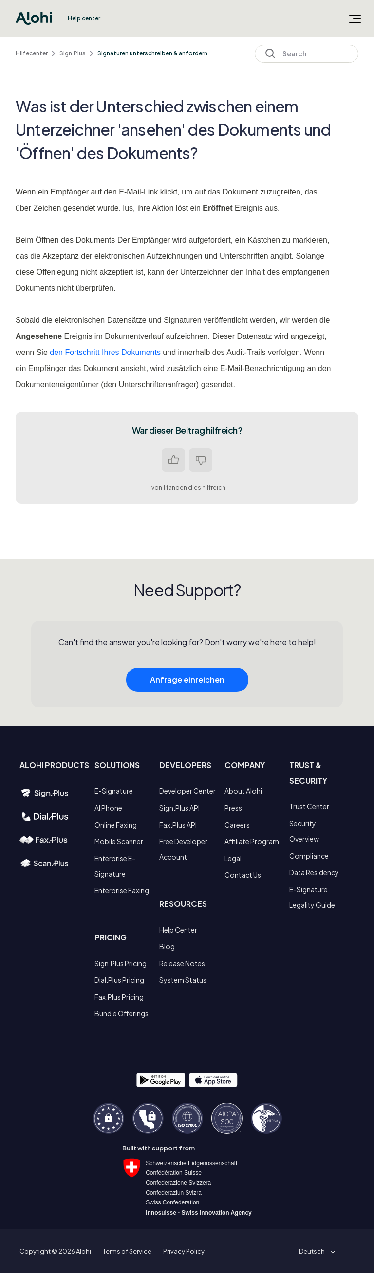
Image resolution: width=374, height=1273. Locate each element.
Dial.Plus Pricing (119, 979)
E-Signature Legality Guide (312, 897)
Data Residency (314, 872)
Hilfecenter (32, 53)
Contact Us (242, 874)
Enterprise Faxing (121, 890)
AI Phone (108, 807)
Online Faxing (115, 824)
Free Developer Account (183, 849)
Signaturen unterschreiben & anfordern (152, 53)
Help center (84, 18)
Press (233, 807)
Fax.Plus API (178, 824)
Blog (167, 946)
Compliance (309, 855)
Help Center (178, 929)
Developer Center (187, 790)
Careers (237, 824)
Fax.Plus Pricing (119, 996)
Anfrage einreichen (187, 686)
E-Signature (113, 790)
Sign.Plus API (179, 807)
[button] (315, 1251)
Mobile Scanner (118, 841)
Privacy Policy (184, 1251)
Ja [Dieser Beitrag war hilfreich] (173, 460)
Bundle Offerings (121, 1013)
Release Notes (182, 963)
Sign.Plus (72, 53)
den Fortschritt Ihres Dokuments (105, 352)
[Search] (306, 54)
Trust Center (309, 806)
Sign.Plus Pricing (120, 963)
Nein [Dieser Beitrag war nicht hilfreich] (200, 460)
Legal (233, 858)
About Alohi (243, 790)
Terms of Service (127, 1251)
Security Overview (304, 831)
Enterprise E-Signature (114, 866)
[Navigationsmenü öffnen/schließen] (355, 18)
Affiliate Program (251, 841)
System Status (182, 979)
